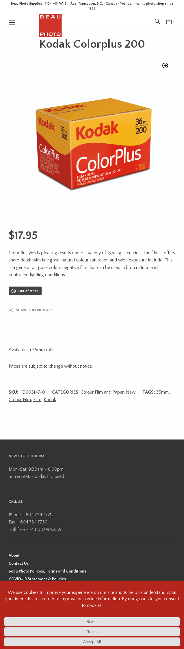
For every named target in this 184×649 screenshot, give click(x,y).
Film (37, 399)
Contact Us (19, 563)
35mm (162, 392)
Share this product (35, 310)
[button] (165, 65)
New (130, 392)
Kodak (50, 399)
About (14, 555)
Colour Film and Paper (102, 392)
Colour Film (20, 399)
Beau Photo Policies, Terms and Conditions (47, 571)
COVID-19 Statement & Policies (37, 579)
